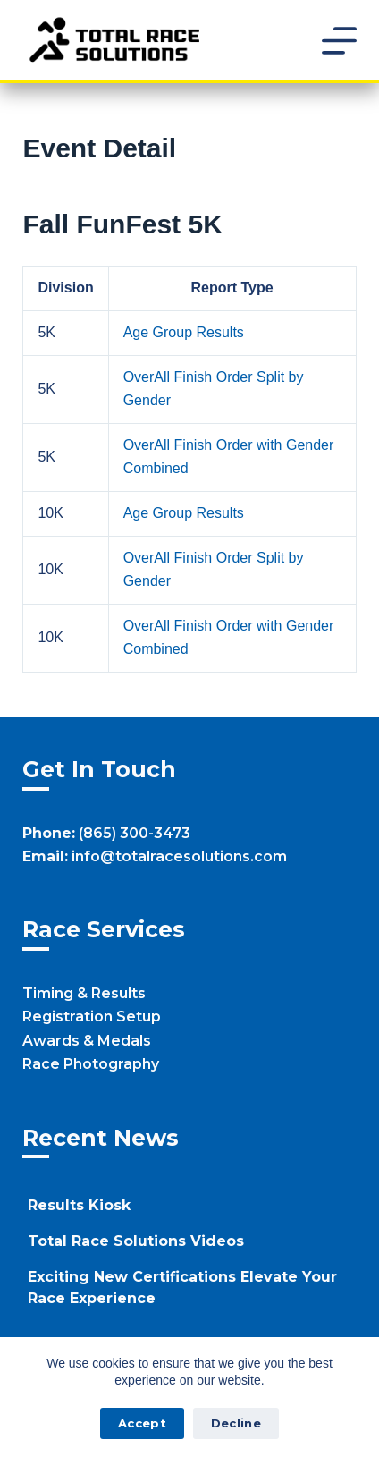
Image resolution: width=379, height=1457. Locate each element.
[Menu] (339, 40)
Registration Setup (91, 1016)
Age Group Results (183, 332)
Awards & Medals (86, 1040)
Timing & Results (84, 993)
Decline (236, 1423)
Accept (142, 1423)
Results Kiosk (79, 1205)
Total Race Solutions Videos (136, 1241)
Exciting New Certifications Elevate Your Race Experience (182, 1287)
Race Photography (90, 1063)
